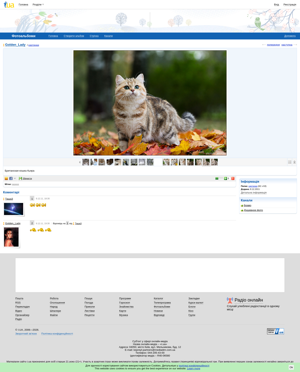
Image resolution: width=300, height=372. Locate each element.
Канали (108, 35)
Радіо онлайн (249, 300)
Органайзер (22, 315)
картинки (34, 45)
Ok (291, 367)
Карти (122, 310)
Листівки (90, 310)
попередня (273, 44)
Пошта (19, 298)
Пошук (88, 298)
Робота (54, 298)
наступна (286, 44)
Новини (158, 310)
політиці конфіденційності (194, 365)
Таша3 (8, 198)
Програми (125, 298)
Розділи (37, 4)
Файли (54, 315)
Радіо (18, 319)
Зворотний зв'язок (26, 333)
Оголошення (57, 302)
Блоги (192, 306)
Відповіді (159, 315)
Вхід (276, 4)
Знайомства (126, 306)
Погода (89, 302)
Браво (246, 205)
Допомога (289, 35)
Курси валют (195, 302)
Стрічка (94, 35)
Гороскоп (124, 302)
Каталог (158, 298)
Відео (18, 310)
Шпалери (55, 310)
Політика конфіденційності (57, 333)
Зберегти (25, 178)
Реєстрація (290, 4)
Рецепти (90, 315)
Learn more (193, 368)
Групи (191, 315)
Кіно (190, 310)
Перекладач (22, 306)
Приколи (90, 306)
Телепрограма (162, 302)
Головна (23, 4)
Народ (54, 306)
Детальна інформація (254, 192)
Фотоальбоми (162, 306)
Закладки (194, 298)
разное (15, 184)
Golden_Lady (15, 45)
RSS (18, 302)
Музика (123, 315)
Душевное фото (252, 210)
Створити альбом (74, 35)
